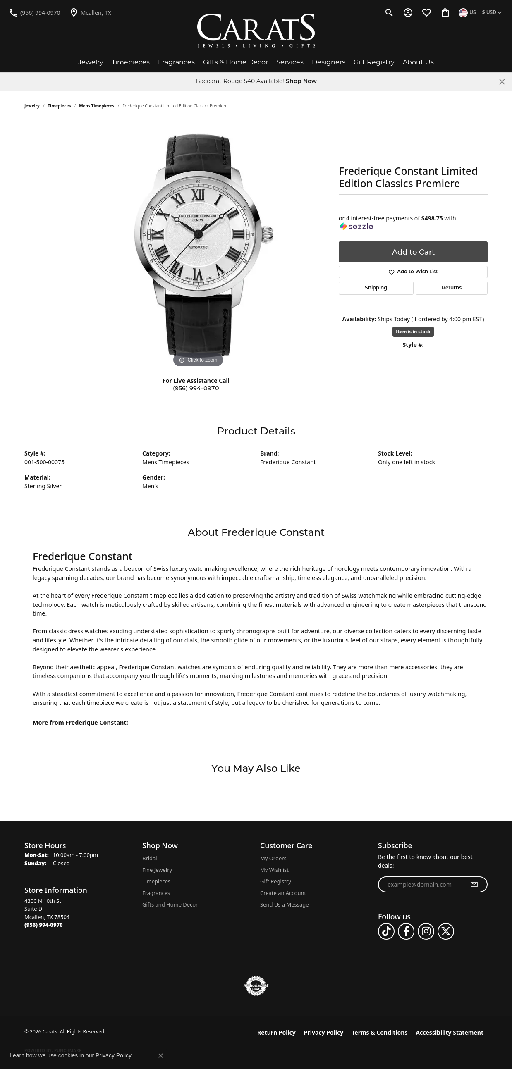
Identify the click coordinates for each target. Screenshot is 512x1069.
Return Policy (276, 1032)
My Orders (273, 858)
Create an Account (283, 893)
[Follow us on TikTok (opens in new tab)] (386, 931)
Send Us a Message (284, 904)
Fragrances (176, 62)
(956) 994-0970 (196, 388)
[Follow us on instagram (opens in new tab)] (426, 931)
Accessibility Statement (449, 1032)
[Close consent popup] (160, 1055)
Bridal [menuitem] (149, 858)
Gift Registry (374, 62)
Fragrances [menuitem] (156, 893)
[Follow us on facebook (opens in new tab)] (406, 931)
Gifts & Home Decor (235, 62)
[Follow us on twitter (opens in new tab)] (446, 931)
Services (290, 62)
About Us (418, 62)
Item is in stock (413, 331)
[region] (198, 246)
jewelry (32, 106)
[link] (34, 12)
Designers (328, 62)
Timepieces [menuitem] (156, 881)
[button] (389, 12)
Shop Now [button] (301, 82)
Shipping (376, 288)
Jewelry (90, 62)
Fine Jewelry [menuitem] (157, 869)
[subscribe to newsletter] (474, 884)
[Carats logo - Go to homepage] (256, 31)
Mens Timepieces (96, 106)
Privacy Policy (323, 1032)
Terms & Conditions (379, 1032)
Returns (452, 288)
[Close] (502, 81)
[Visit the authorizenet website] (256, 986)
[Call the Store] (43, 924)
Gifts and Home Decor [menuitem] (170, 904)
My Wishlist (274, 869)
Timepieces (131, 62)
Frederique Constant (288, 462)
